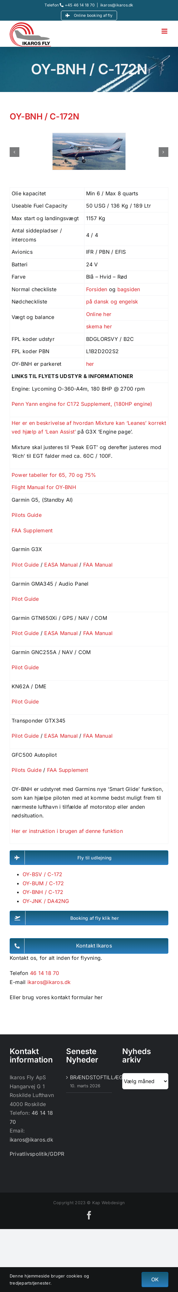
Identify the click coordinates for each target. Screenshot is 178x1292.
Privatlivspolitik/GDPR (37, 1154)
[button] (14, 152)
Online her (98, 314)
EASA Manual (61, 564)
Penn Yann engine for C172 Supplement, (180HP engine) (82, 404)
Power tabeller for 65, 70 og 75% (54, 475)
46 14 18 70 (44, 973)
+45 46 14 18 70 (77, 5)
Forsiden (96, 289)
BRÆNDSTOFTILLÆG (89, 1077)
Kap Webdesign (108, 1202)
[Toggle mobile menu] (165, 31)
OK (155, 1279)
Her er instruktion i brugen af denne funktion (68, 831)
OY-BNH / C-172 (43, 892)
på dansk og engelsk (112, 301)
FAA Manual (98, 564)
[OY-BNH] (89, 136)
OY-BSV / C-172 (42, 874)
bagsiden (128, 289)
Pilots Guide (27, 515)
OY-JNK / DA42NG (46, 901)
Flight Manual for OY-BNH (44, 487)
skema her (99, 326)
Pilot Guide (25, 564)
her (90, 364)
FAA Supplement (32, 530)
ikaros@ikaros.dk (117, 5)
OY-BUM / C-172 (43, 883)
